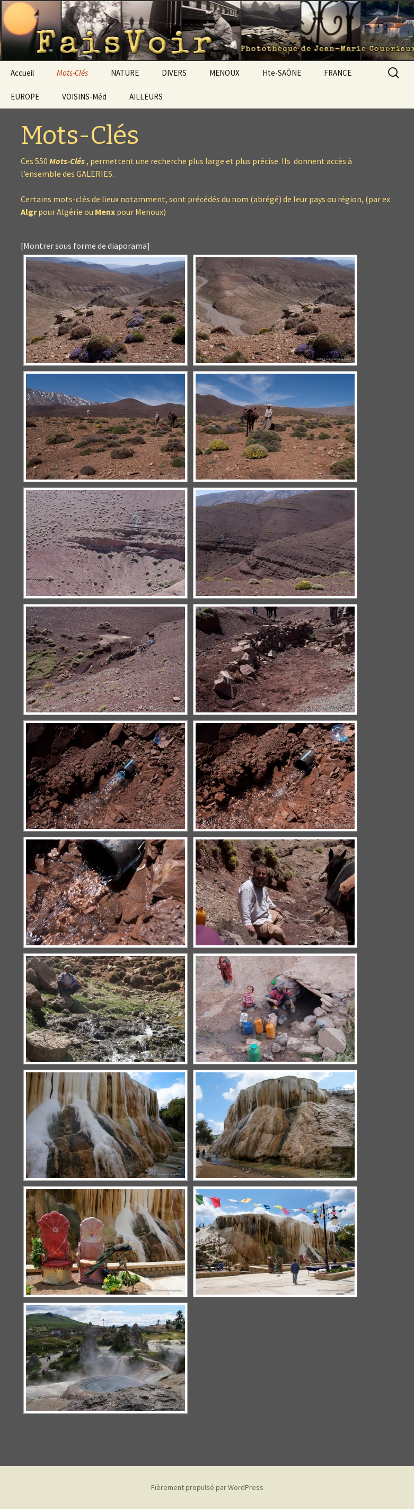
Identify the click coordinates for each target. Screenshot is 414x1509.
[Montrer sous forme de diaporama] (85, 245)
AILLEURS (146, 97)
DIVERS (174, 73)
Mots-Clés (72, 73)
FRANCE (337, 73)
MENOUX (224, 73)
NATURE (125, 73)
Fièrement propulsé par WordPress (207, 1487)
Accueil (22, 73)
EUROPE (25, 97)
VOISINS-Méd (84, 97)
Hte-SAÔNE (281, 73)
